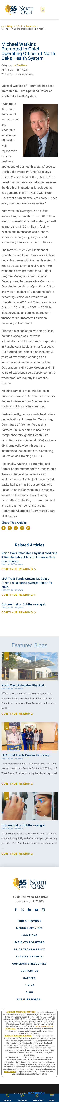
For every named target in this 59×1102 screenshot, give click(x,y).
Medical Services (29, 928)
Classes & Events (29, 957)
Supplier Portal (29, 999)
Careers (29, 978)
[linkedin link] (29, 909)
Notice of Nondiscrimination (18, 1036)
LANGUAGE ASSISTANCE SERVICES (20, 1012)
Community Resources (29, 964)
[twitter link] (22, 909)
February (31, 26)
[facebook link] (15, 909)
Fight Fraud (10, 1071)
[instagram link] (43, 909)
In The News (20, 65)
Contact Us (29, 971)
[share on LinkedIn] (16, 528)
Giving (29, 985)
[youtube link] (36, 909)
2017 (19, 26)
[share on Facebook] (3, 528)
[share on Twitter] (10, 528)
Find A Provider (29, 921)
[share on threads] (28, 528)
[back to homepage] (2, 26)
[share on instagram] (22, 528)
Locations (29, 935)
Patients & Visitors (29, 942)
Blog (10, 26)
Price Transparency (29, 949)
